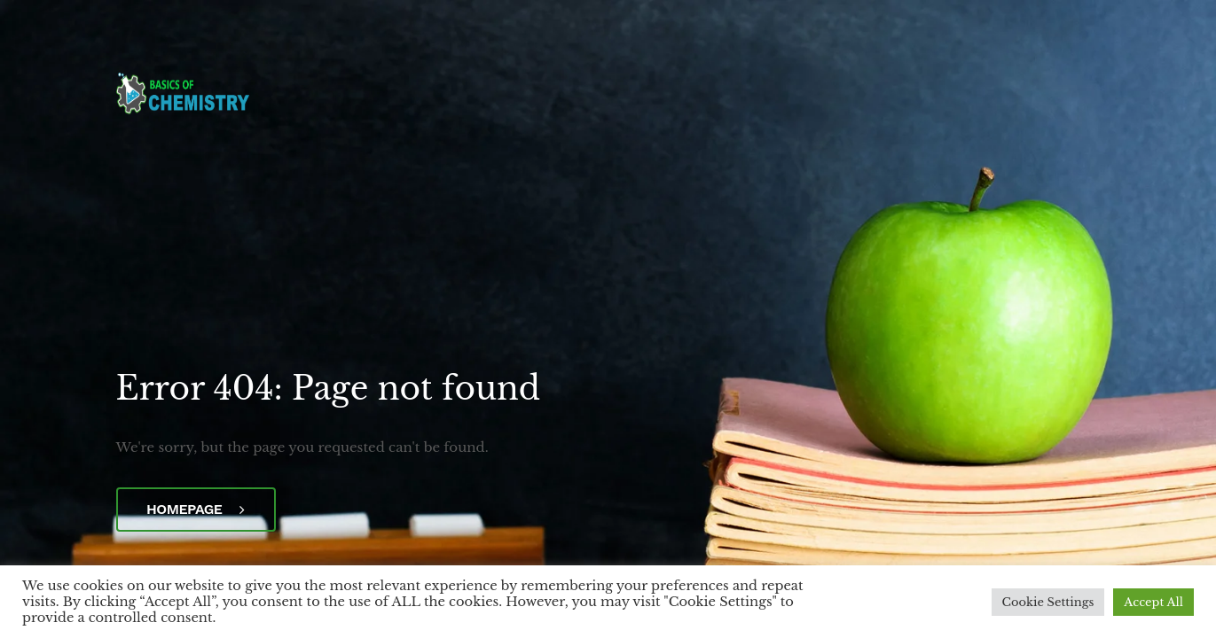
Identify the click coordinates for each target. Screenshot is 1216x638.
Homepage (195, 509)
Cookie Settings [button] (1048, 602)
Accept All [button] (1153, 602)
